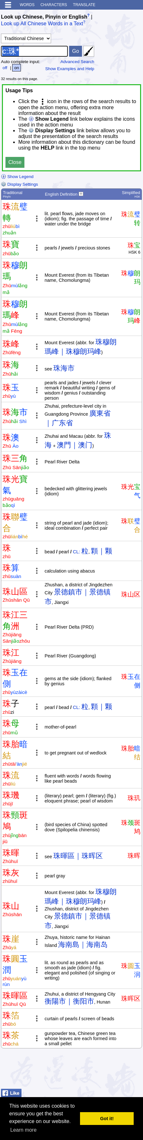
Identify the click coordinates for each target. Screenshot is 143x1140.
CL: (76, 551)
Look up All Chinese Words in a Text (42, 24)
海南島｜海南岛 (83, 944)
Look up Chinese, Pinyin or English (44, 17)
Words (27, 5)
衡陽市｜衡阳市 (69, 1001)
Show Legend (17, 176)
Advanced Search (77, 61)
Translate (84, 5)
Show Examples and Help (69, 68)
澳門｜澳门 (74, 445)
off (5, 67)
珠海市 (64, 368)
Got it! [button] (107, 1118)
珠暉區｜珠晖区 (78, 856)
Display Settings (19, 184)
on (16, 67)
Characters (53, 5)
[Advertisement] (90, 1070)
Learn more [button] (23, 1130)
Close (15, 162)
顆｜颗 (101, 551)
